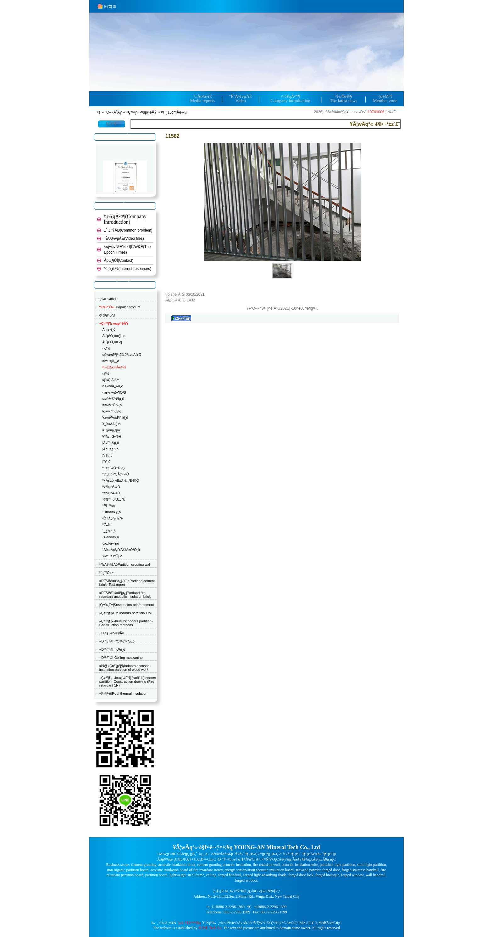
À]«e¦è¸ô (108, 329)
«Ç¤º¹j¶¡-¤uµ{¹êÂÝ (141, 112)
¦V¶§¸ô (107, 455)
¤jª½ (105, 373)
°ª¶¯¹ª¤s (108, 506)
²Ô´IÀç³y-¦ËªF (112, 518)
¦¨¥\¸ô (106, 461)
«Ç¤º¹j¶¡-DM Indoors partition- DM (125, 613)
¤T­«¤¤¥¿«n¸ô (112, 386)
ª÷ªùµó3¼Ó (111, 487)
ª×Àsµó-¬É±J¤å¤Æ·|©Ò (120, 480)
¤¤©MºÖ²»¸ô (112, 405)
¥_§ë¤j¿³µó (111, 430)
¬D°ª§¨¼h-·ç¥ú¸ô (112, 649)
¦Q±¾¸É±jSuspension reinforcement (126, 605)
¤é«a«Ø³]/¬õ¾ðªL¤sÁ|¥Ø (121, 354)
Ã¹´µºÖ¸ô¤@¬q (113, 336)
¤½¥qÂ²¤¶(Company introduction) (125, 219)
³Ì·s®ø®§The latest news (343, 98)
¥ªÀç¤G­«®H (111, 436)
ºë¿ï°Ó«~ (106, 573)
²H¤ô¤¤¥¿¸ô (111, 512)
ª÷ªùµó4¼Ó (111, 493)
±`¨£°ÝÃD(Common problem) (128, 230)
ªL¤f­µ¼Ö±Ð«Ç (113, 468)
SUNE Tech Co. (210, 928)
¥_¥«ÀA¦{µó (111, 424)
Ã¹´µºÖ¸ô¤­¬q (112, 342)
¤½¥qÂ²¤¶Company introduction (290, 98)
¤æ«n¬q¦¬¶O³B (114, 392)
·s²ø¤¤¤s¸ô (110, 537)
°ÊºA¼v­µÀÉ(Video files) (124, 238)
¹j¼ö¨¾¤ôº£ (108, 299)
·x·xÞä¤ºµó (110, 543)
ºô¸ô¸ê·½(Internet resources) (127, 269)
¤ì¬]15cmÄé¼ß (174, 112)
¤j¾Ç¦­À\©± (110, 380)
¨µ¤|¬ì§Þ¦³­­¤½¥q (189, 923)
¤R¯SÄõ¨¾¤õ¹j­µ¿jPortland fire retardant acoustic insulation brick (125, 594)
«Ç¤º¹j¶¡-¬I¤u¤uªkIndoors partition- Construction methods (126, 623)
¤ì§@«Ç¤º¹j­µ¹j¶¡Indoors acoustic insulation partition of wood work (124, 667)
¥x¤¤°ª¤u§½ (111, 411)
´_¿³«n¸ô (109, 531)
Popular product (119, 307)
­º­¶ (99, 112)
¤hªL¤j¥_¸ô (110, 361)
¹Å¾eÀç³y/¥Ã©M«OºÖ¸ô (121, 550)
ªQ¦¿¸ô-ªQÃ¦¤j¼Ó (115, 474)
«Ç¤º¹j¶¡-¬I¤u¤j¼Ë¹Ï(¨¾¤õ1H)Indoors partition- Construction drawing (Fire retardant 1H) (127, 681)
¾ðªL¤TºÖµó (112, 556)
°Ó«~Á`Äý (113, 112)
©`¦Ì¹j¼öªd (107, 315)
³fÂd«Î (107, 524)
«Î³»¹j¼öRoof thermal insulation (123, 693)
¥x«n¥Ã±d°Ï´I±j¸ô (115, 417)
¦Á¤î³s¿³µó (110, 449)
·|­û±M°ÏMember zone (385, 98)
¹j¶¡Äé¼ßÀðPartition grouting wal (124, 564)
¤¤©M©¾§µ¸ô (113, 399)
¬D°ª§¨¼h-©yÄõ (111, 633)
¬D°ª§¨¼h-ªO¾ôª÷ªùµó (117, 641)
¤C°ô (106, 348)
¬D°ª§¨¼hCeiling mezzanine (121, 657)
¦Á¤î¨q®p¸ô (110, 443)
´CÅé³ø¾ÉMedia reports (202, 98)
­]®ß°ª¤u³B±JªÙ (113, 499)
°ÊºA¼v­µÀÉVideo (240, 98)
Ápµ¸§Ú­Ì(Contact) (119, 260)
